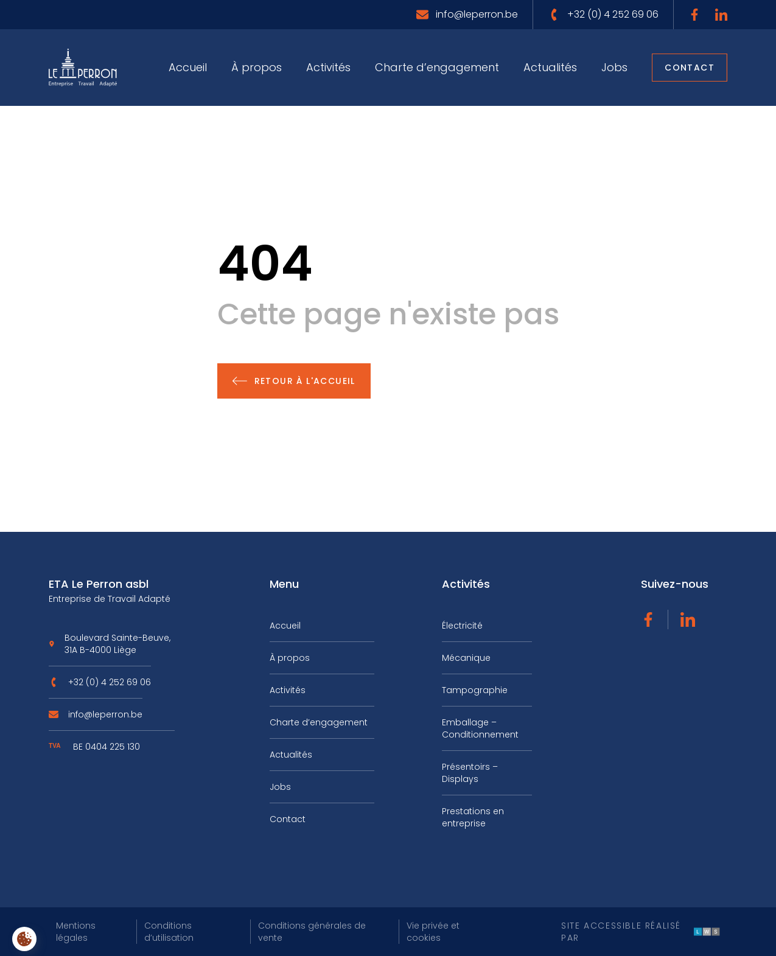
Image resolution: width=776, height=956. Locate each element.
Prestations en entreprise (473, 817)
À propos (256, 67)
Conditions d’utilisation (169, 931)
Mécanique (466, 658)
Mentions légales (76, 931)
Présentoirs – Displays (470, 773)
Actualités (550, 67)
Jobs (614, 67)
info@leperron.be (105, 719)
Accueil (188, 67)
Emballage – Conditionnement (480, 728)
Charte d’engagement (437, 67)
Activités (328, 67)
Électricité (462, 625)
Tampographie (475, 690)
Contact (690, 67)
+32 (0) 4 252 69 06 (109, 686)
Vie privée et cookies (433, 931)
